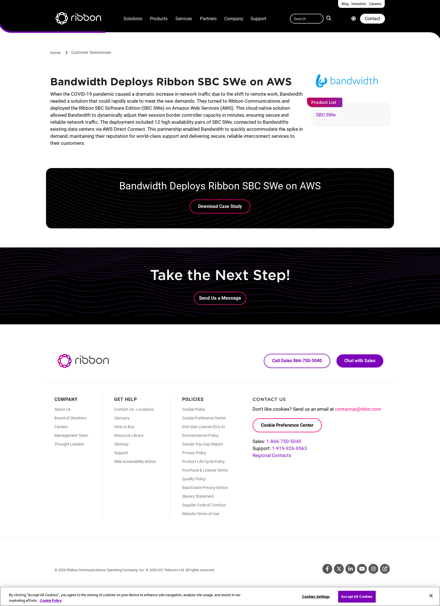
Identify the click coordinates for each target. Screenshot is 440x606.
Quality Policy (194, 479)
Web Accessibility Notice (135, 461)
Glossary (122, 418)
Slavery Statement (198, 496)
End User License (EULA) (203, 426)
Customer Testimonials (91, 52)
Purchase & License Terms (205, 470)
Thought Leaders (69, 444)
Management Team (71, 435)
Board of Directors (70, 418)
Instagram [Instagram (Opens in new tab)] (373, 569)
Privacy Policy (194, 453)
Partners (208, 18)
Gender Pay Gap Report (202, 444)
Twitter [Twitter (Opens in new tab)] (339, 569)
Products (159, 18)
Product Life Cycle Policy (203, 461)
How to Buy (124, 426)
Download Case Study (220, 206)
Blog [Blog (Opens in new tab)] (385, 569)
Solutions (132, 18)
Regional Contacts (272, 455)
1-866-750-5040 (283, 441)
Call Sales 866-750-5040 (297, 360)
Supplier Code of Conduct (204, 505)
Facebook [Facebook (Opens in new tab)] (327, 569)
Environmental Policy (200, 435)
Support (258, 18)
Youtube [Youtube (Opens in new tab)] (362, 569)
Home (55, 52)
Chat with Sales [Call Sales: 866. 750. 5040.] (359, 360)
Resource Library (129, 435)
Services (183, 18)
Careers (61, 426)
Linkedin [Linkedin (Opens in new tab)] (350, 569)
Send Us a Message (220, 298)
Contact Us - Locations (134, 409)
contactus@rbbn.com (358, 409)
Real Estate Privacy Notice (205, 487)
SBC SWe (326, 115)
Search (329, 17)
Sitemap (121, 444)
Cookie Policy (193, 409)
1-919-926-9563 (289, 448)
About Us (62, 409)
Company (233, 18)
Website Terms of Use (200, 513)
